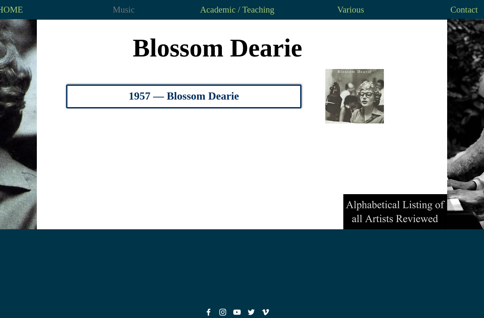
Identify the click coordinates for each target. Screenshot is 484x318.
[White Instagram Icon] (222, 312)
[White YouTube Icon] (237, 312)
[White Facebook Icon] (208, 312)
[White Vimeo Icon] (265, 312)
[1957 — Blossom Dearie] (183, 96)
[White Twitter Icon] (251, 312)
